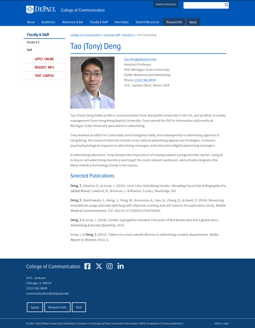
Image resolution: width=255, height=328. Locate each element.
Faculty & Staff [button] (99, 22)
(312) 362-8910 (145, 80)
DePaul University (42, 10)
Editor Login (222, 323)
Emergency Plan (100, 323)
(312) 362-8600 (36, 288)
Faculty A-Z (33, 43)
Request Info (174, 22)
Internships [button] (122, 22)
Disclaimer (69, 323)
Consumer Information (125, 323)
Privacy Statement (171, 323)
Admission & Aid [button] (72, 22)
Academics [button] (48, 22)
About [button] (31, 22)
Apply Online (44, 59)
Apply (193, 22)
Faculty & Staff (38, 35)
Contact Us (83, 323)
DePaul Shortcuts (166, 4)
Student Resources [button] (147, 22)
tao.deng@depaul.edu (140, 59)
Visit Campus (44, 76)
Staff (29, 50)
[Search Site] (206, 5)
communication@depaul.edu (47, 293)
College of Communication (83, 10)
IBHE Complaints (149, 323)
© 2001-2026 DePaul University (43, 323)
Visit (79, 307)
